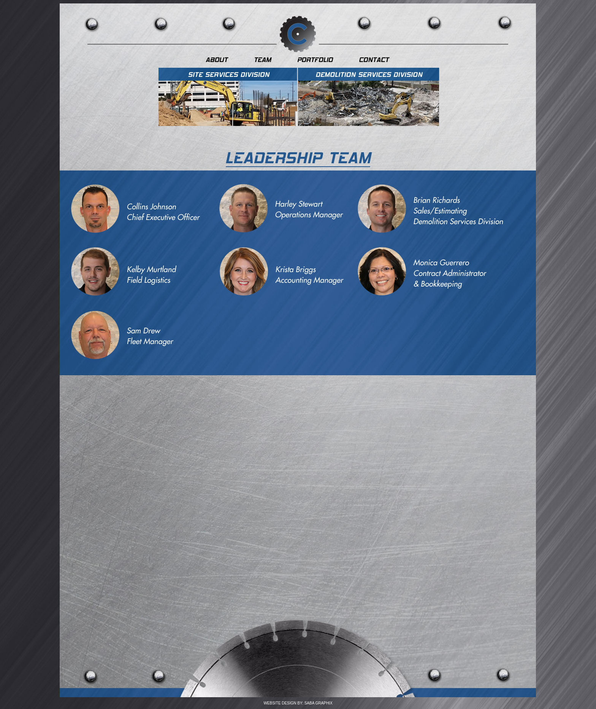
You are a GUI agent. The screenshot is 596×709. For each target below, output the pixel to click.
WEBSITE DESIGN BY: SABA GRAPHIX (297, 703)
